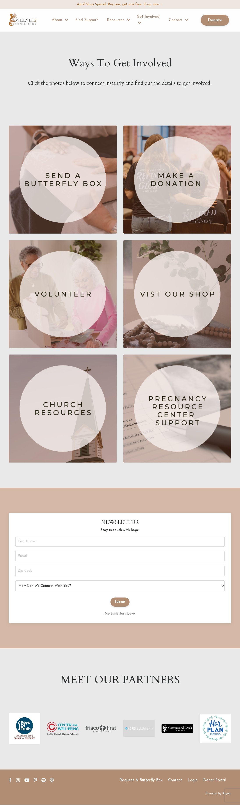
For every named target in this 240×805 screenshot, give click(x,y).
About (60, 20)
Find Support (86, 20)
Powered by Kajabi (218, 793)
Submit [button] (120, 602)
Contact (178, 20)
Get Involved (148, 20)
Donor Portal (214, 780)
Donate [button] (215, 20)
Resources (118, 20)
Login (192, 780)
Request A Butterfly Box (140, 780)
